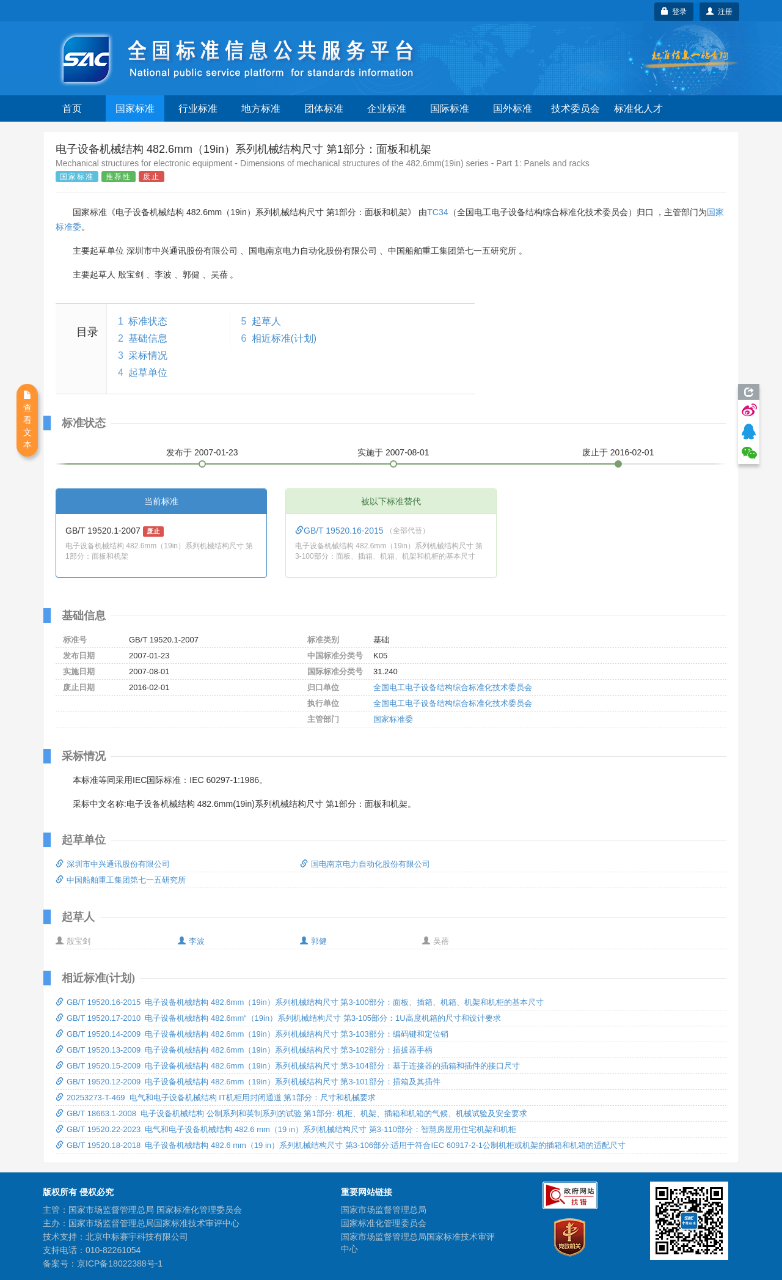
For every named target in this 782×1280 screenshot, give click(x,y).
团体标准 (323, 108)
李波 (191, 941)
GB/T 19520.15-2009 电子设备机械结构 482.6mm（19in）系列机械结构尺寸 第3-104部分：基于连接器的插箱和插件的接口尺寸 (288, 1065)
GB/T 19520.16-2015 (340, 530)
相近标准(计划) (284, 338)
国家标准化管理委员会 (383, 1223)
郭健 (313, 941)
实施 (393, 452)
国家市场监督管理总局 (383, 1210)
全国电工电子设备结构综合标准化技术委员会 (452, 687)
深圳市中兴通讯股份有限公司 (113, 864)
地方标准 (260, 108)
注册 (719, 11)
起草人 (266, 321)
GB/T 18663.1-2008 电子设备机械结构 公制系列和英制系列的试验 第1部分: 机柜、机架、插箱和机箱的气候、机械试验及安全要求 (291, 1113)
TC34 (437, 212)
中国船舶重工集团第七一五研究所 (121, 880)
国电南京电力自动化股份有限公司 (365, 864)
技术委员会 (575, 108)
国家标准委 (393, 719)
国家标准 (135, 108)
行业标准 (197, 108)
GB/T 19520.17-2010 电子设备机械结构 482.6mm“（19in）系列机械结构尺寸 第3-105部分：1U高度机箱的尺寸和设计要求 (278, 1018)
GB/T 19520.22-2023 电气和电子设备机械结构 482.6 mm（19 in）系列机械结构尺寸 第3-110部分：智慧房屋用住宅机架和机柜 (286, 1129)
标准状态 (147, 321)
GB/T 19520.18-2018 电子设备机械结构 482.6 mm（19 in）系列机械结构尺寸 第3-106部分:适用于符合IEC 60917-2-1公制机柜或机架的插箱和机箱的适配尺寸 (341, 1145)
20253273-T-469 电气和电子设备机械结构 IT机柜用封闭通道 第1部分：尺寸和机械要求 (216, 1097)
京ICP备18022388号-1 (120, 1263)
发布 (202, 452)
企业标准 (386, 108)
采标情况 (147, 355)
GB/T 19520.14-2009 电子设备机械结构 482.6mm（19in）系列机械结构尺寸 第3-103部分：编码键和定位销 (252, 1034)
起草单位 (147, 372)
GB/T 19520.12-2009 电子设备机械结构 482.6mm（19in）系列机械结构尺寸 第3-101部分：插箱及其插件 (248, 1081)
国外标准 (512, 108)
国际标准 (449, 108)
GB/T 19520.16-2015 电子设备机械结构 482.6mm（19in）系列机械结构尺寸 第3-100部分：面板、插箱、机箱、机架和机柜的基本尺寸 (300, 1002)
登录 (674, 11)
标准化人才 (638, 108)
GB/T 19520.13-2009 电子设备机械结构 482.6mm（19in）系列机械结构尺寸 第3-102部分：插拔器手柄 (244, 1049)
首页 (72, 108)
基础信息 (147, 338)
